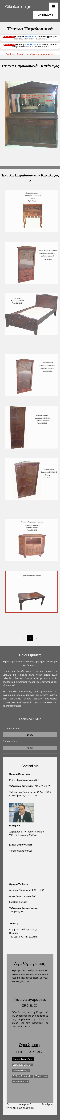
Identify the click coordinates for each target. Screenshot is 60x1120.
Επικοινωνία (45, 14)
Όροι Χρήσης (30, 1044)
